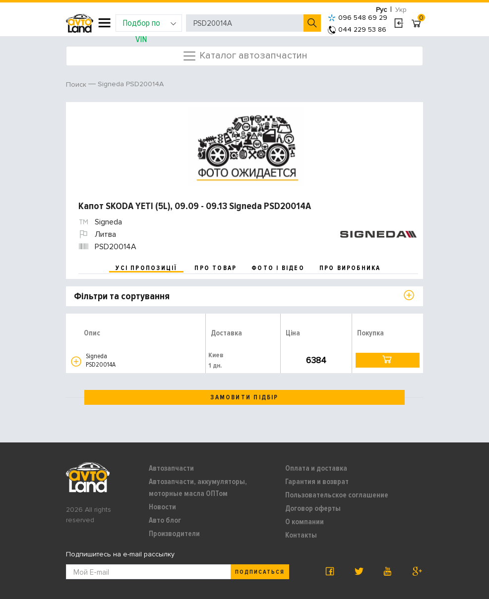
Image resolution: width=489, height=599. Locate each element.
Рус (381, 9)
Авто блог (165, 520)
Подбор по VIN (149, 24)
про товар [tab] (215, 268)
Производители (174, 533)
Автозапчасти (171, 468)
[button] (76, 361)
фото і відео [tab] (278, 268)
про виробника (350, 268)
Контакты (301, 535)
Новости (162, 506)
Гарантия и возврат (317, 481)
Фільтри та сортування (122, 296)
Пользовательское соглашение (336, 494)
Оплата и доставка (316, 468)
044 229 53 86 (357, 29)
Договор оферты (313, 508)
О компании (304, 521)
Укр (401, 9)
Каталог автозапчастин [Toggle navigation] (244, 56)
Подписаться (260, 572)
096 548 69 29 (357, 17)
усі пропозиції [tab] (146, 268)
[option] (245, 146)
